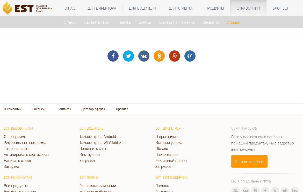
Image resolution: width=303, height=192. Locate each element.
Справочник (248, 8)
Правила (122, 109)
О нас (69, 8)
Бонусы (145, 22)
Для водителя (142, 8)
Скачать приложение (177, 22)
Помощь (162, 185)
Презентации (166, 154)
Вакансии (211, 22)
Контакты (64, 109)
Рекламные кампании (98, 185)
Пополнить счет (93, 148)
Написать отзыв (17, 160)
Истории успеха (168, 142)
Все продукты (15, 185)
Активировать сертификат (26, 154)
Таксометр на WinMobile (100, 142)
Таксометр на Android (98, 136)
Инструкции (90, 154)
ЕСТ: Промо (89, 177)
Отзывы (233, 22)
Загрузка (11, 166)
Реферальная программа (25, 142)
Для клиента (181, 8)
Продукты (214, 8)
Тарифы (124, 22)
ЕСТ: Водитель (91, 128)
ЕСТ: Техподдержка (171, 177)
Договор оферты (93, 109)
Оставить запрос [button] (249, 161)
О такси (70, 22)
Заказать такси (97, 22)
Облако (161, 148)
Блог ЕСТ (280, 8)
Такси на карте (17, 148)
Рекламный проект (171, 160)
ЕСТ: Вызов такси (18, 128)
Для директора (102, 8)
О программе (15, 136)
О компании (12, 109)
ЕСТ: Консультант (18, 177)
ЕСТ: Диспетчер (168, 128)
